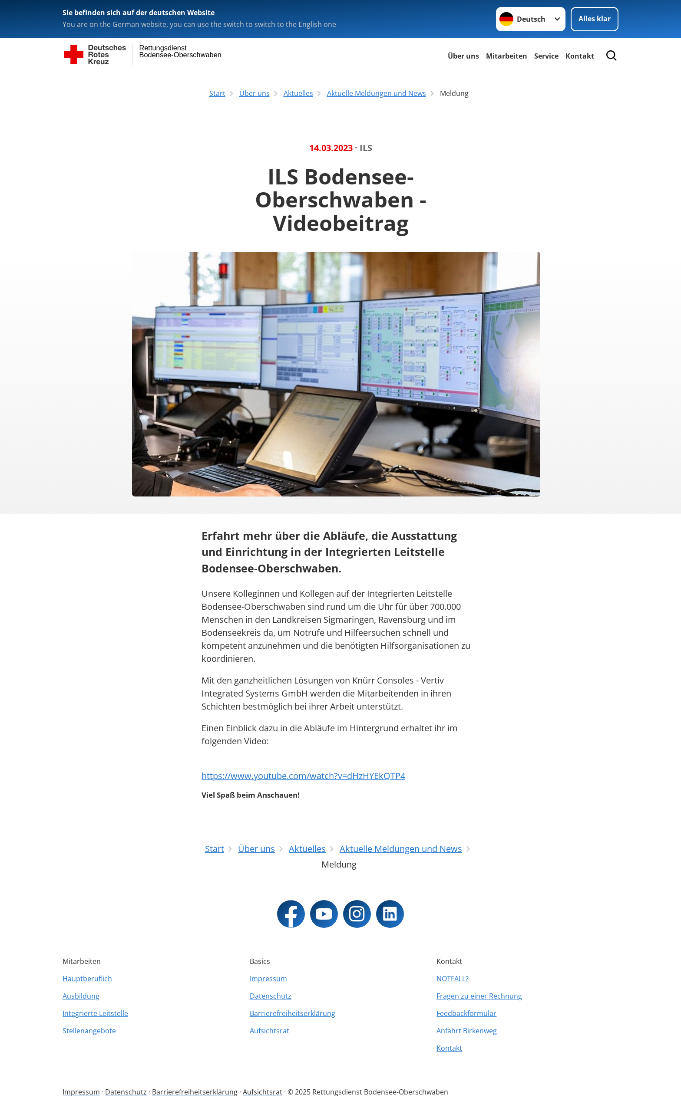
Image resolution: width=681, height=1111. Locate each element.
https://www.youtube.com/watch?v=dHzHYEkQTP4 (303, 776)
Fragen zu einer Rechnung (479, 996)
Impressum (268, 978)
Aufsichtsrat (269, 1030)
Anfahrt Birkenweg (466, 1030)
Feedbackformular (466, 1013)
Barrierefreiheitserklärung (292, 1013)
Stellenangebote (89, 1030)
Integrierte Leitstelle (95, 1013)
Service (546, 56)
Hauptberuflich (87, 978)
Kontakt (579, 56)
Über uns (463, 56)
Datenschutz (270, 996)
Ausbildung (81, 996)
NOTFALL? (452, 978)
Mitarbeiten (506, 56)
